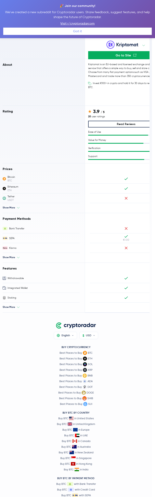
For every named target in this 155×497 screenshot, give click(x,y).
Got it (77, 31)
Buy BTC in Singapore (76, 458)
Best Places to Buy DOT (76, 387)
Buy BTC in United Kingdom (76, 424)
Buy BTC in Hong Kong (76, 464)
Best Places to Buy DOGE (76, 393)
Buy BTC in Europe (76, 429)
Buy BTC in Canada (76, 441)
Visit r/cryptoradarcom (77, 23)
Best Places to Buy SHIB (76, 398)
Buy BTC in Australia (76, 446)
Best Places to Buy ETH (76, 359)
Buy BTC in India (76, 469)
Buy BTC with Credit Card (76, 490)
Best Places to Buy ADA (76, 381)
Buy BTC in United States (76, 418)
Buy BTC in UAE (76, 435)
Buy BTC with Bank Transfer (76, 484)
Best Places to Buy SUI (76, 404)
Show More (9, 207)
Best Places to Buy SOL (76, 364)
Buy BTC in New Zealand (76, 452)
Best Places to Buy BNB (76, 376)
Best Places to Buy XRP (76, 370)
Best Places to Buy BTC (76, 353)
